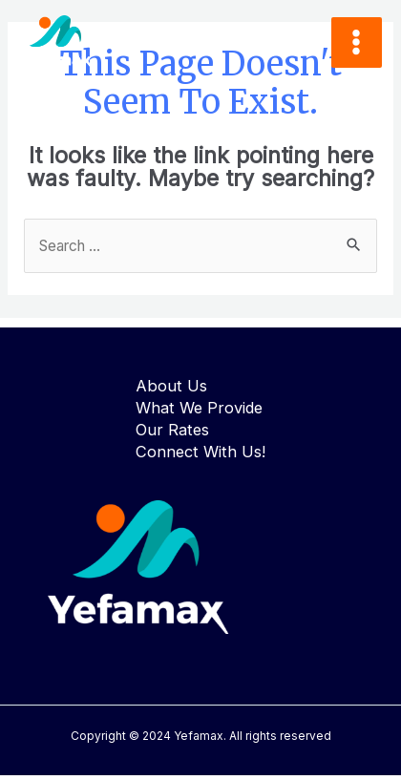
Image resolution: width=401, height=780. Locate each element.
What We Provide (199, 407)
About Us (171, 385)
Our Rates (172, 429)
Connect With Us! (200, 451)
